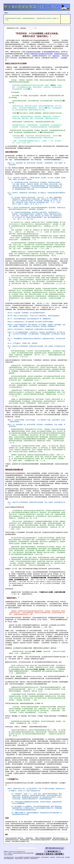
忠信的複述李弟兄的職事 (33, 51)
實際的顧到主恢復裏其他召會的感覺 (42, 53)
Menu (36, 13)
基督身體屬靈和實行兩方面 (51, 51)
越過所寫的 (56, 56)
